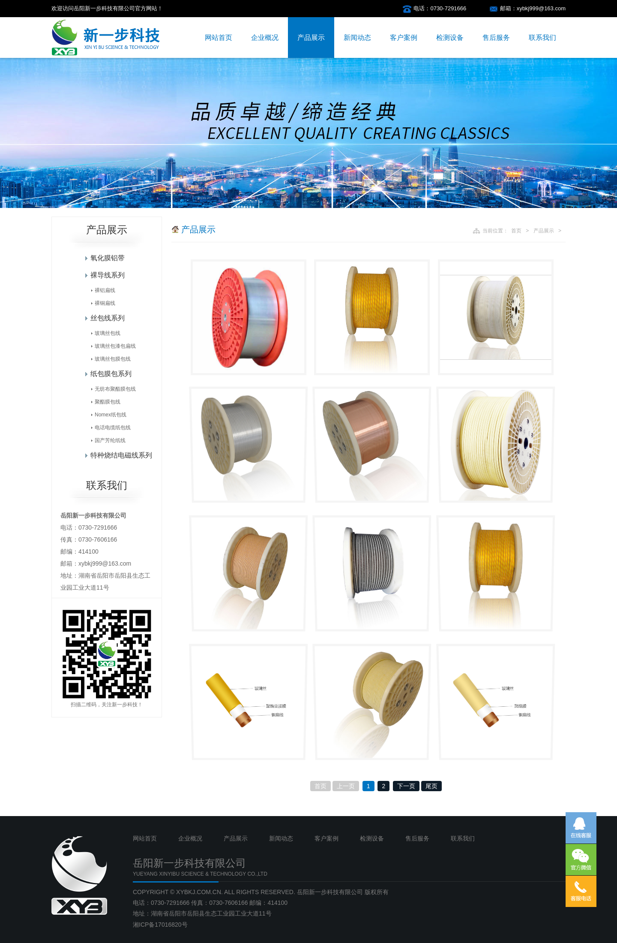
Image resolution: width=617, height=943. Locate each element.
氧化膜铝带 (107, 258)
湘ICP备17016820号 (160, 924)
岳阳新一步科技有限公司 (330, 892)
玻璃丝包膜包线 (113, 359)
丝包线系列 (107, 318)
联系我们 (542, 37)
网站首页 (218, 37)
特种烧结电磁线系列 (121, 455)
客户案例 (403, 37)
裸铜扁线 (105, 303)
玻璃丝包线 (107, 333)
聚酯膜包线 (107, 402)
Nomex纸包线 (110, 415)
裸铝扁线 (105, 290)
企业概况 (265, 37)
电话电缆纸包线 (113, 428)
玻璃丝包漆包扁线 (115, 346)
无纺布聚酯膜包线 (115, 389)
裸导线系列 (107, 275)
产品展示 (311, 37)
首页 (516, 231)
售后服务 (496, 37)
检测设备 (450, 37)
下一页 (406, 786)
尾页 (431, 786)
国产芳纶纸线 (110, 440)
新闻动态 (357, 37)
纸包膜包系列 (111, 373)
